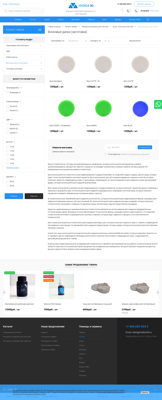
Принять (145, 392)
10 (12, 147)
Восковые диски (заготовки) (17, 63)
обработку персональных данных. (134, 154)
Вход (5, 4)
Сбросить (33, 196)
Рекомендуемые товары (50, 345)
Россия (14, 110)
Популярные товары (48, 337)
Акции (47, 19)
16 (12, 159)
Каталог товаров (24, 29)
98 (12, 186)
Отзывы (82, 371)
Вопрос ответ (134, 19)
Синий (13, 133)
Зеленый (14, 124)
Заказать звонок (144, 4)
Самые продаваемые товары (81, 265)
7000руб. (51, 309)
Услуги (60, 19)
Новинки (44, 332)
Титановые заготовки (14, 69)
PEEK (8, 51)
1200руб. (66, 88)
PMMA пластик (11, 57)
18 (12, 163)
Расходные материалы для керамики (17, 341)
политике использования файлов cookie (29, 394)
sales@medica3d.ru (142, 332)
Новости (91, 19)
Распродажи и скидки (49, 341)
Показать (13, 196)
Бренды (118, 19)
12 (12, 151)
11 (41, 45)
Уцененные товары (48, 350)
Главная (18, 19)
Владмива (15, 92)
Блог (105, 19)
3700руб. (139, 311)
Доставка (75, 19)
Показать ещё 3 (12, 168)
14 (12, 155)
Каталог (33, 19)
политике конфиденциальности (111, 392)
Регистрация (14, 4)
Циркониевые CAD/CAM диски (17, 45)
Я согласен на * (128, 154)
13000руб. (12, 309)
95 (12, 181)
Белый (14, 129)
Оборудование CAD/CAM (12, 332)
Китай (13, 106)
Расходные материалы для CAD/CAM (17, 337)
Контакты (82, 375)
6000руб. (90, 309)
